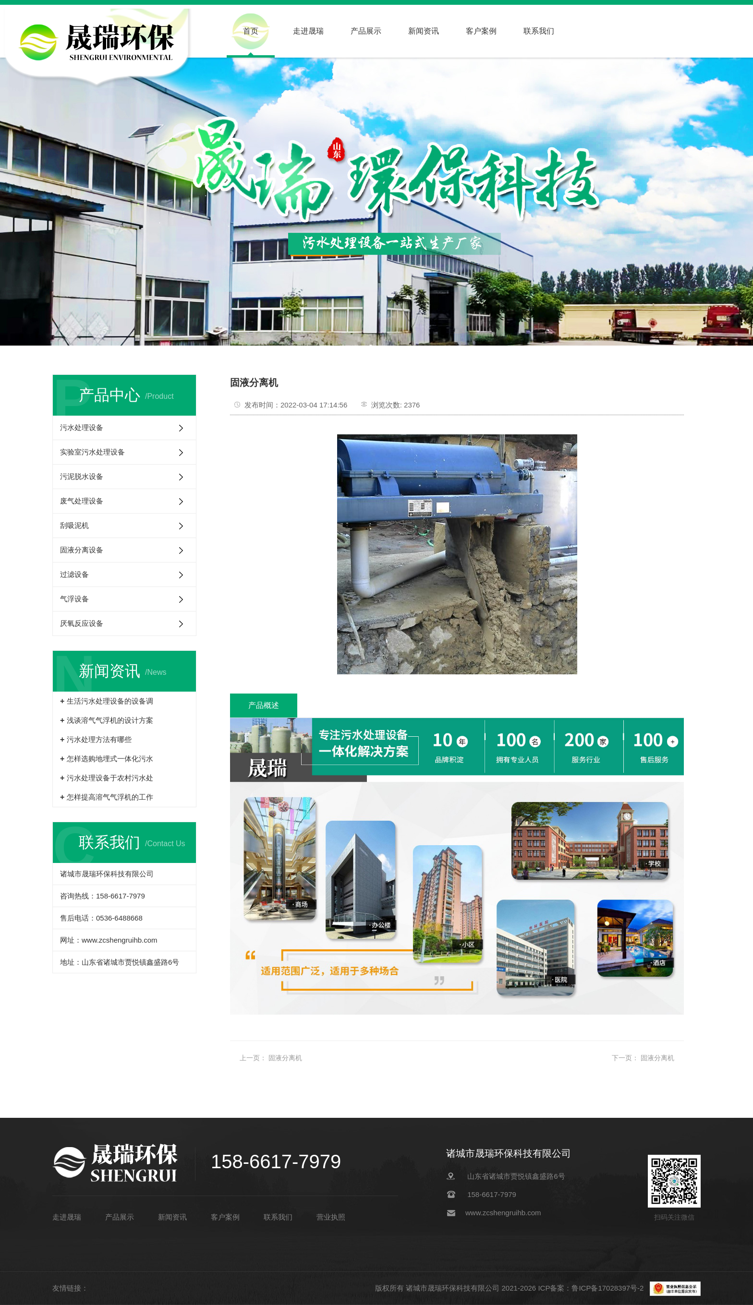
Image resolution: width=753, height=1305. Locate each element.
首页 (250, 31)
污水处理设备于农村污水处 (110, 778)
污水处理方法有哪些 (99, 739)
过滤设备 (74, 574)
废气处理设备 (81, 501)
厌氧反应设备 (81, 623)
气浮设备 (74, 599)
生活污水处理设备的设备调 (110, 701)
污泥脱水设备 (81, 476)
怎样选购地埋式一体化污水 (110, 758)
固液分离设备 (81, 550)
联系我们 (538, 31)
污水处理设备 (81, 427)
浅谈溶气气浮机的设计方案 (110, 720)
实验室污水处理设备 (92, 452)
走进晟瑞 (308, 31)
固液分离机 (285, 1058)
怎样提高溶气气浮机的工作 (110, 797)
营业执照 (330, 1217)
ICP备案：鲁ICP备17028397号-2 (591, 1288)
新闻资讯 (423, 31)
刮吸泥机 (74, 525)
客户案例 (481, 31)
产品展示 (366, 31)
